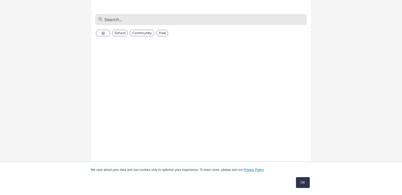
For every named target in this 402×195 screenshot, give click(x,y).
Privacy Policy (253, 170)
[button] (103, 33)
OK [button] (303, 182)
